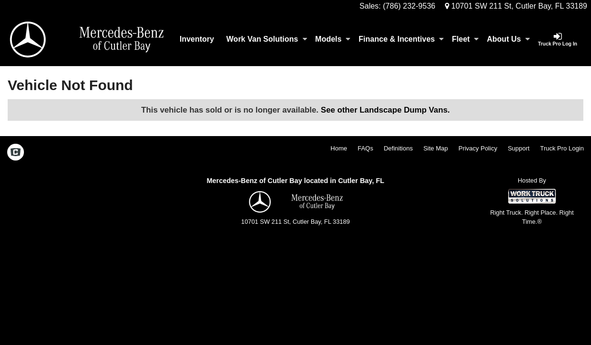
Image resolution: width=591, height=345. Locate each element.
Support (519, 148)
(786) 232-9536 (409, 6)
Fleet (465, 39)
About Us (508, 39)
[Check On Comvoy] (15, 153)
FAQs (366, 148)
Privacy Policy (477, 148)
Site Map (435, 148)
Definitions (398, 148)
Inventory (197, 39)
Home (338, 148)
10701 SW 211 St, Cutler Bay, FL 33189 (516, 6)
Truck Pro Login (562, 148)
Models (332, 39)
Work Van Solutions (267, 39)
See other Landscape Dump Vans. (385, 110)
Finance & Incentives (401, 39)
